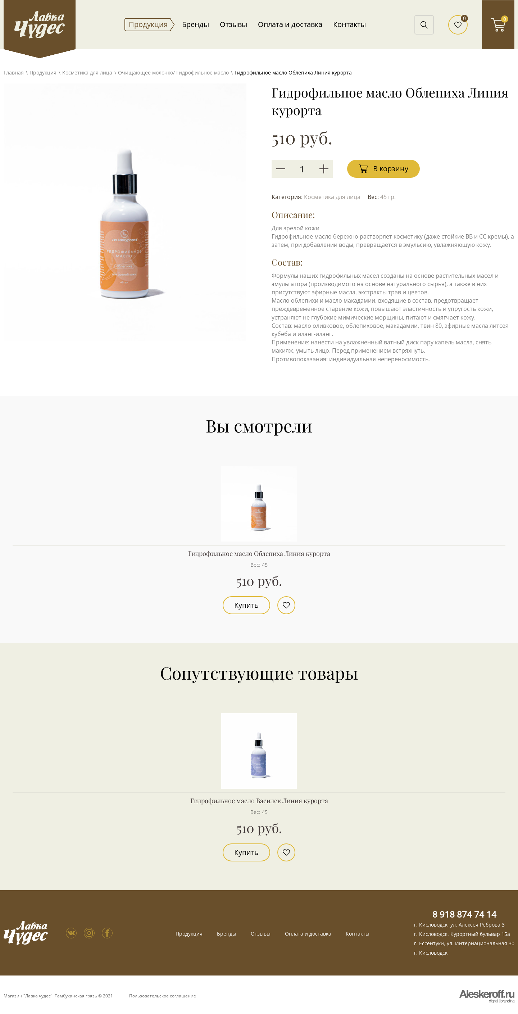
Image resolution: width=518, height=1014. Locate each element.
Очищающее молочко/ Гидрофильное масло (173, 72)
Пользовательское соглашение (162, 996)
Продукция (148, 24)
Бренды (195, 24)
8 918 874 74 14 (464, 914)
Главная (14, 72)
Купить (246, 605)
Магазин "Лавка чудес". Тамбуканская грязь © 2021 (58, 996)
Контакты (349, 24)
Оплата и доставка (290, 24)
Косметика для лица (87, 72)
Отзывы (233, 24)
